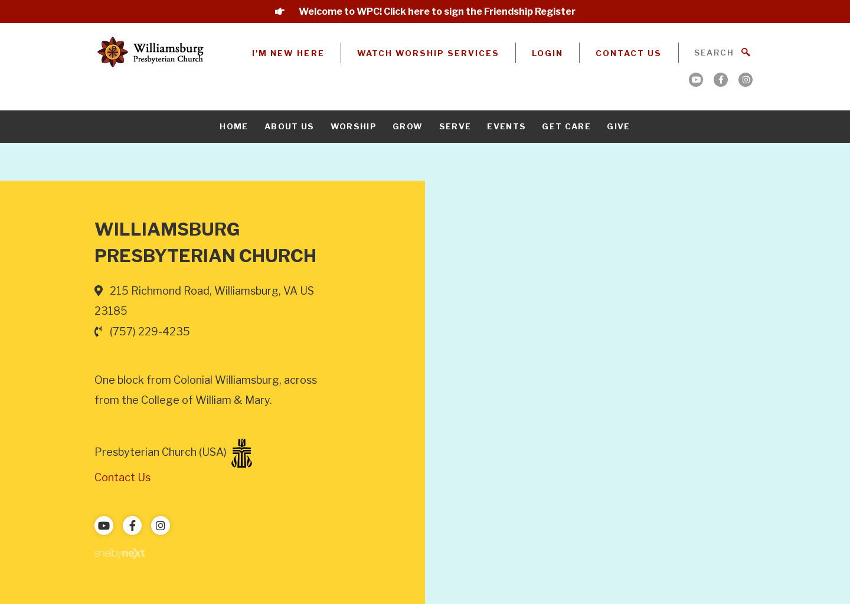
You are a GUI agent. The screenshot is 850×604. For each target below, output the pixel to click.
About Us (289, 126)
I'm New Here (288, 53)
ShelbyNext (119, 554)
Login (547, 53)
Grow (408, 126)
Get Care (566, 126)
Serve (455, 126)
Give (618, 126)
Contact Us (629, 53)
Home (234, 126)
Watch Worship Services (428, 53)
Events (506, 126)
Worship (354, 126)
